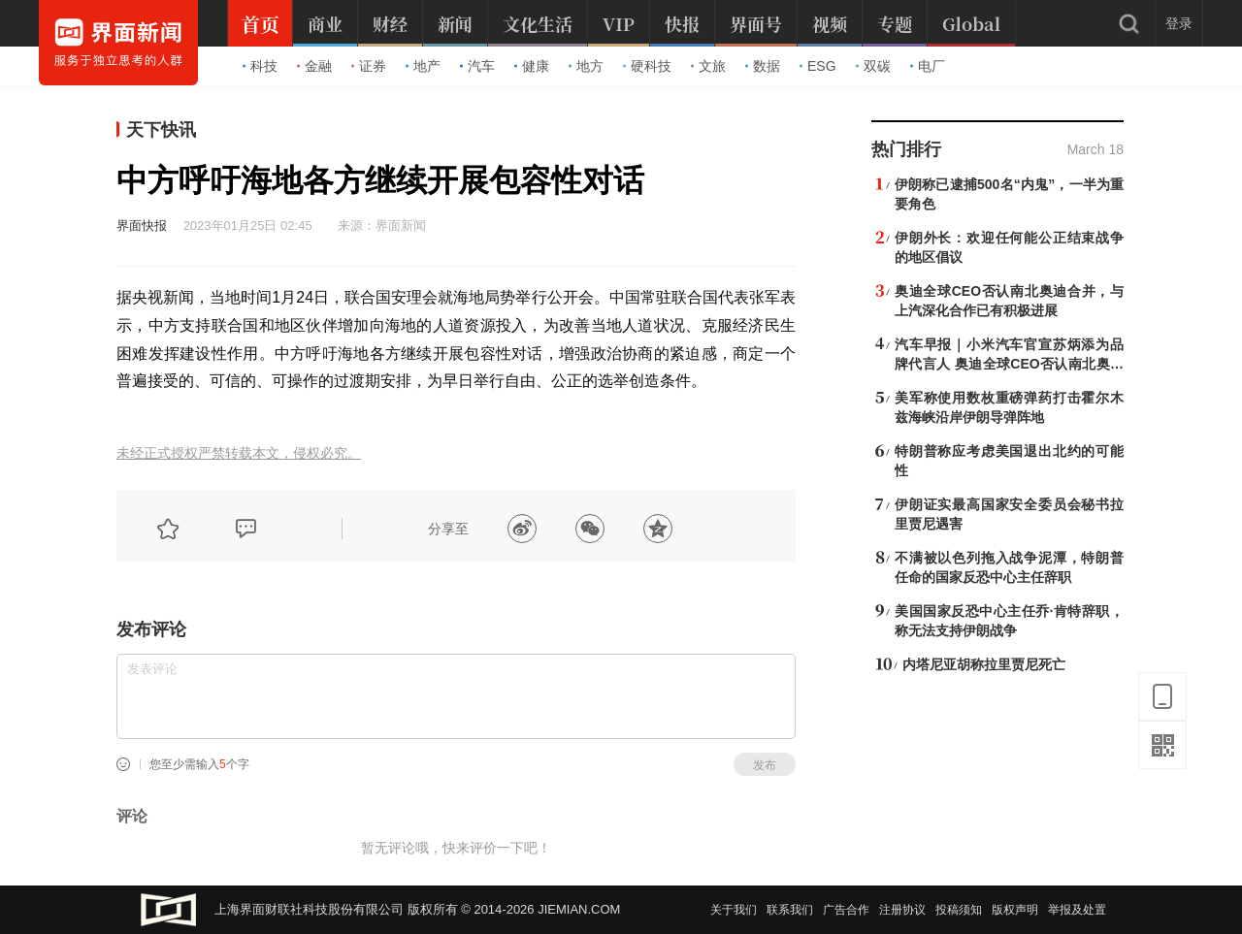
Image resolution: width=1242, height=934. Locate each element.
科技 (260, 66)
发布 (764, 765)
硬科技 (647, 66)
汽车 (477, 66)
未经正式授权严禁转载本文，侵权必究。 (238, 453)
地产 (423, 66)
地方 (586, 66)
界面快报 (141, 225)
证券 (368, 66)
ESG (818, 66)
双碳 (873, 66)
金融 (314, 66)
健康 (531, 66)
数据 (762, 66)
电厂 (927, 66)
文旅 (708, 66)
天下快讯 (161, 130)
